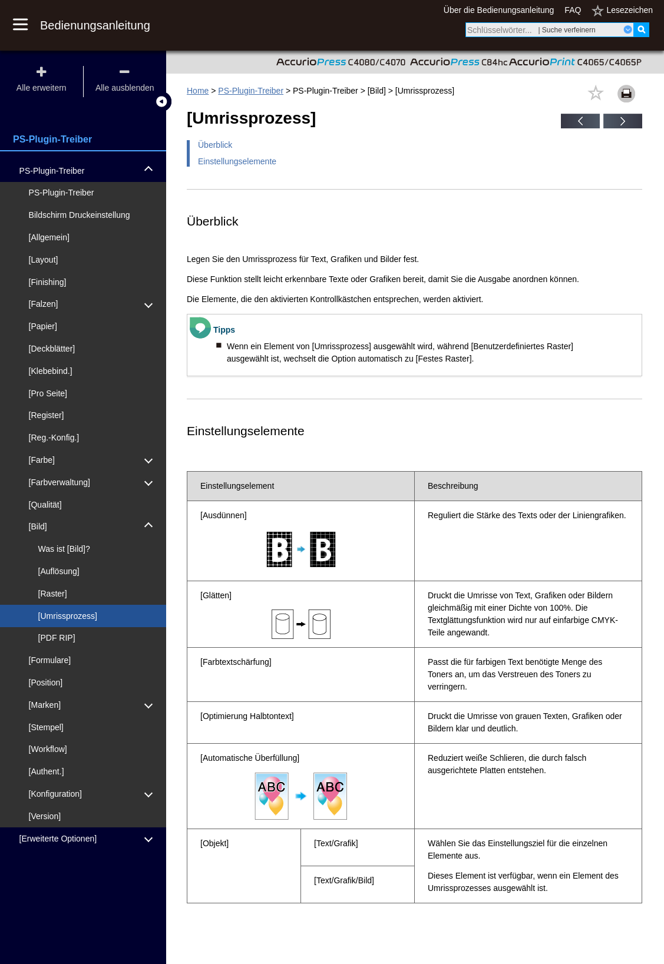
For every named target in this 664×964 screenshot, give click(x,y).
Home (198, 90)
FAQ (572, 10)
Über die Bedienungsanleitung (499, 10)
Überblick (215, 145)
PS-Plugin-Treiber (250, 90)
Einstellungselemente (237, 161)
